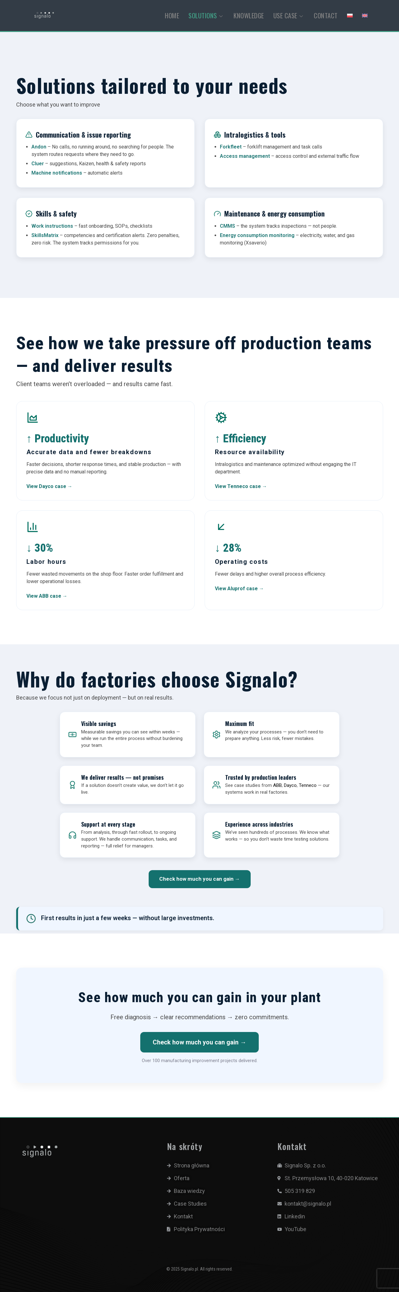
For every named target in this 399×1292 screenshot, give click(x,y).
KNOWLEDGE (249, 15)
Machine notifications (56, 173)
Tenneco (308, 785)
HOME (172, 15)
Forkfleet (231, 147)
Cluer (37, 164)
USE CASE (289, 15)
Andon (38, 147)
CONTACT (326, 15)
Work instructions (52, 226)
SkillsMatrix (44, 235)
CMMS (227, 226)
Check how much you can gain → (199, 879)
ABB (277, 785)
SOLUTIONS (206, 15)
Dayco (290, 785)
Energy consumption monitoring (257, 235)
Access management (245, 156)
